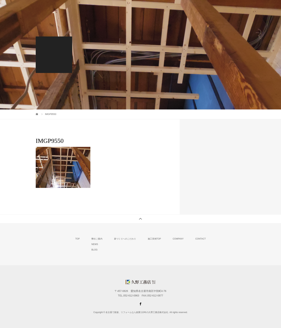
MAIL (237, 6)
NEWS (94, 244)
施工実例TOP (154, 239)
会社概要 (219, 6)
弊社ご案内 (141, 6)
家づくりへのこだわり (170, 6)
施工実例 (198, 6)
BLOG (94, 249)
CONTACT (200, 239)
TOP (122, 6)
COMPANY (178, 239)
